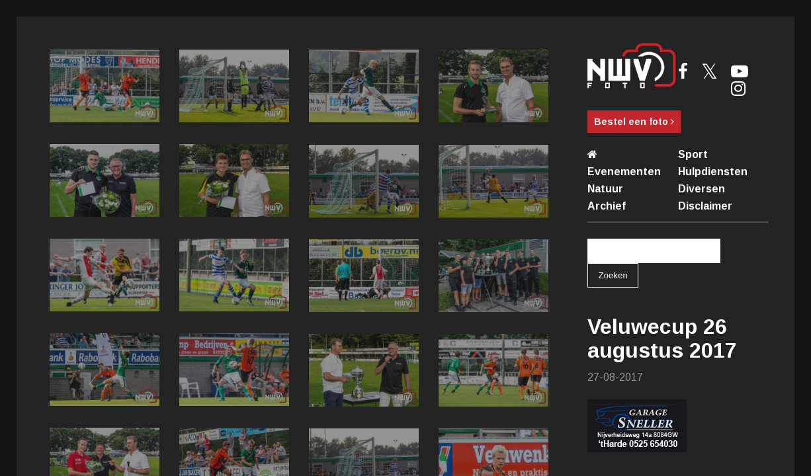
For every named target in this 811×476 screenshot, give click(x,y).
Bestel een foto (634, 121)
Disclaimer (705, 206)
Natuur (605, 188)
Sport (693, 154)
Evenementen (624, 171)
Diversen (701, 188)
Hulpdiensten (712, 171)
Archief (606, 206)
